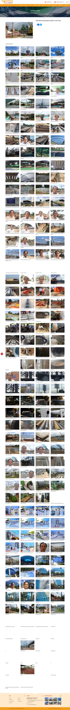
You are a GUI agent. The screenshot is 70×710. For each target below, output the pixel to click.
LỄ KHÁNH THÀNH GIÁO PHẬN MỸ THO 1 (57, 503)
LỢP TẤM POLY (23, 602)
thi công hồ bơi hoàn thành (41, 96)
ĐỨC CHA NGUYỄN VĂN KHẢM (10, 540)
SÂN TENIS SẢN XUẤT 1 (39, 195)
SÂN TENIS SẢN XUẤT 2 (24, 195)
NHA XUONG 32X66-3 (54, 442)
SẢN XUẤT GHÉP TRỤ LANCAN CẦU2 (11, 333)
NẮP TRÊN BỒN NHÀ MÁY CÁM (10, 345)
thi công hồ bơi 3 (8, 121)
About (7, 5)
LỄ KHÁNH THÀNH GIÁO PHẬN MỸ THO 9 (57, 516)
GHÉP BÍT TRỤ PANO (24, 357)
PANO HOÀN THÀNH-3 (24, 394)
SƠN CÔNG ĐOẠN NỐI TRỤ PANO (10, 357)
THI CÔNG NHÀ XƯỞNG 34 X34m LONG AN (57, 195)
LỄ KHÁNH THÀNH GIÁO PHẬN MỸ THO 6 (42, 528)
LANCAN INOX (53, 626)
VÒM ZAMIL (37, 638)
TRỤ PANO (52, 345)
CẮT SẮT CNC (38, 145)
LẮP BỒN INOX (53, 333)
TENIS (21, 675)
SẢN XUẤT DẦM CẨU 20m (25, 309)
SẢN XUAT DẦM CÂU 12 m (40, 309)
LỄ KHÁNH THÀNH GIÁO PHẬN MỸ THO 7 (27, 528)
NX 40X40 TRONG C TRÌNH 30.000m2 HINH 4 (27, 233)
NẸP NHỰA (37, 602)
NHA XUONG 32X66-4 (39, 442)
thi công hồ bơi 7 (8, 109)
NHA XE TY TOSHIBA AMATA (9, 491)
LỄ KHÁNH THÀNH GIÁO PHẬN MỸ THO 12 (12, 516)
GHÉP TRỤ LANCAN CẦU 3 (55, 321)
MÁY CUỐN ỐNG (53, 491)
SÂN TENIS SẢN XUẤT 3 (9, 195)
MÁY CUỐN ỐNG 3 (38, 491)
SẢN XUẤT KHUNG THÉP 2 (55, 133)
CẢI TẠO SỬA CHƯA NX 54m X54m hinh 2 (57, 259)
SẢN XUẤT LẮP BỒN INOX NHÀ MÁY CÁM (42, 345)
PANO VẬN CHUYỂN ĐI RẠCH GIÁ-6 (10, 406)
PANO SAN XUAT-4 (23, 430)
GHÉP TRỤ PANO (53, 357)
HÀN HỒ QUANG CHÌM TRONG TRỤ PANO (42, 357)
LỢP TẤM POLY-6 (23, 590)
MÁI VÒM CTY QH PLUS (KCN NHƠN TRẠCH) (27, 626)
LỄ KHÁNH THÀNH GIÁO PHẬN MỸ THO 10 (42, 516)
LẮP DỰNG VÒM (38, 614)
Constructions (22, 5)
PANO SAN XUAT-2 (54, 430)
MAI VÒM (52, 145)
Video (17, 5)
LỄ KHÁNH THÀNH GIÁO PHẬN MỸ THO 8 (11, 528)
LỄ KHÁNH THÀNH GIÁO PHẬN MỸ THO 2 (57, 540)
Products (12, 5)
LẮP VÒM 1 (7, 614)
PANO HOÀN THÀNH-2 (39, 394)
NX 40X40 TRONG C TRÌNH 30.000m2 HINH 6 (42, 220)
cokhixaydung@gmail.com (32, 704)
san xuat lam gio (24, 321)
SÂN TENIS (7, 675)
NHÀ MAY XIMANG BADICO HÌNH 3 (41, 246)
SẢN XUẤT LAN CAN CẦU (39, 333)
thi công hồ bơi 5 (39, 109)
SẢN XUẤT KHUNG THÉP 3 (40, 133)
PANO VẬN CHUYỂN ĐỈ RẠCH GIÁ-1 (26, 418)
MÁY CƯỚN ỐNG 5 (23, 491)
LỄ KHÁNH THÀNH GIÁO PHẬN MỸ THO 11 (27, 516)
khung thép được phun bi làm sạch (11, 133)
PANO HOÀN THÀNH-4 (9, 394)
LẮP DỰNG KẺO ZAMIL (9, 638)
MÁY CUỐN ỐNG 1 (8, 503)
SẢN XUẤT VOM (53, 614)
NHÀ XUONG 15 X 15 (24, 145)
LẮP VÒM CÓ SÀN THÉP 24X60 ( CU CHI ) (27, 687)
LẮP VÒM (52, 602)
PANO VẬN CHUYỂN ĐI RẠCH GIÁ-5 (26, 406)
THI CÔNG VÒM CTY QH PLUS (10, 626)
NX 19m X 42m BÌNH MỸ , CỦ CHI (26, 259)
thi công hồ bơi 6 (24, 109)
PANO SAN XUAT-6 (54, 418)
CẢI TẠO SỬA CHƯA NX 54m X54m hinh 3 (42, 259)
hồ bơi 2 (22, 121)
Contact (34, 5)
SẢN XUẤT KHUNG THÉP (9, 145)
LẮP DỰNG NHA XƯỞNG (55, 121)
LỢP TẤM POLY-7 (8, 590)
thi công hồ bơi (38, 121)
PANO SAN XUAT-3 (38, 430)
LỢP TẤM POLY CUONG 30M (9, 602)
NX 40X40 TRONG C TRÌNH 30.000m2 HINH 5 (57, 220)
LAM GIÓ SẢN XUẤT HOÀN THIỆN (10, 321)
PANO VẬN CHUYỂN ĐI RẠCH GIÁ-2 (10, 418)
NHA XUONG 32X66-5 (24, 442)
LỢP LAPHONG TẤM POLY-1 (55, 590)
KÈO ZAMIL (52, 638)
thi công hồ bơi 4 (54, 109)
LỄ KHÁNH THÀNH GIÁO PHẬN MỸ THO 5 (57, 528)
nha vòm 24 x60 (53, 675)
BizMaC (22, 708)
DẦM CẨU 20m (7, 309)
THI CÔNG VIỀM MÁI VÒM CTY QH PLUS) (42, 626)
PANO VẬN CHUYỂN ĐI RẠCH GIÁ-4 (41, 406)
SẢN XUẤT (22, 133)
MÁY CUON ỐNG (23, 503)
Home (3, 5)
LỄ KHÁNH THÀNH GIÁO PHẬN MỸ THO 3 (42, 540)
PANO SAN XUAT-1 (8, 442)
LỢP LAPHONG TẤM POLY (40, 590)
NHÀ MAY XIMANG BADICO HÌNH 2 (56, 246)
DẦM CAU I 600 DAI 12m (54, 309)
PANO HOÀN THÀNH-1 (54, 394)
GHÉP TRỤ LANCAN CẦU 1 (25, 333)
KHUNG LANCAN (38, 321)
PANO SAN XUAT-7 (38, 418)
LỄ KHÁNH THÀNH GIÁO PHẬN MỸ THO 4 (27, 540)
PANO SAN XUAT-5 (8, 430)
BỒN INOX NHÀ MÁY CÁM (25, 345)
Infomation (29, 5)
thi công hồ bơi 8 (54, 96)
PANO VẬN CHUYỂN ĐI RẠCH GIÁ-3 (56, 406)
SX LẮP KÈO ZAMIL (23, 638)
